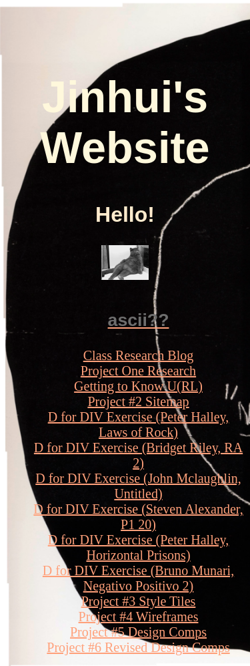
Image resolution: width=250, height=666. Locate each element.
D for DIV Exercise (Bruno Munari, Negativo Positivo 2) (138, 578)
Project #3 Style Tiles (138, 601)
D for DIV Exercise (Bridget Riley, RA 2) (138, 455)
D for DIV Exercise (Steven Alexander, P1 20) (138, 517)
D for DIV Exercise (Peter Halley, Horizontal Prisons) (138, 547)
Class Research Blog (138, 355)
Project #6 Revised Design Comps (138, 647)
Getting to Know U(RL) (138, 386)
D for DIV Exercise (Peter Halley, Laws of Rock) (138, 424)
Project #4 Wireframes (139, 616)
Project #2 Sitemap (138, 401)
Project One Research (138, 370)
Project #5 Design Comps (138, 632)
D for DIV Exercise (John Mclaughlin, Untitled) (138, 486)
